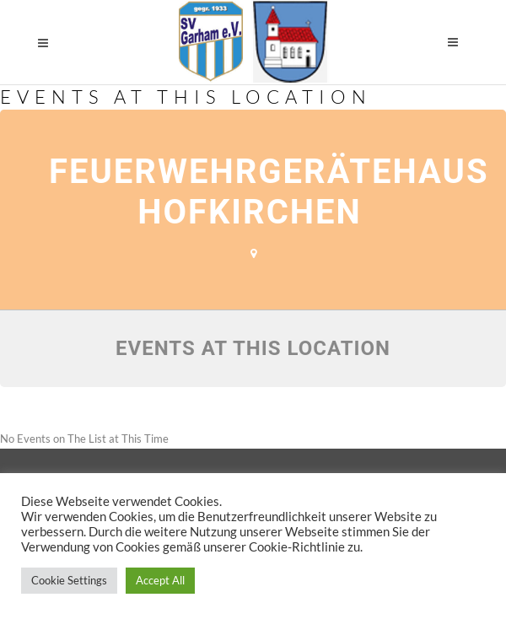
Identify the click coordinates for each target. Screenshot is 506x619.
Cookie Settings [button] (69, 580)
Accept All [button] (160, 580)
